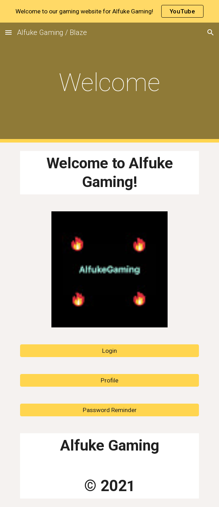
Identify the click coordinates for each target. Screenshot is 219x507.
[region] (109, 11)
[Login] (109, 351)
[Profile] (109, 380)
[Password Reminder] (109, 410)
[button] (8, 32)
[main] (109, 82)
